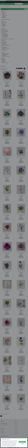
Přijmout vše (22, 441)
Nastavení (22, 443)
